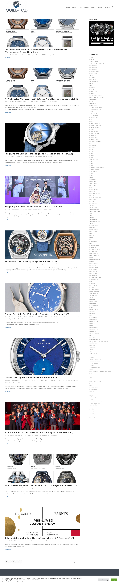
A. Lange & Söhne (49, 316)
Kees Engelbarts (94, 255)
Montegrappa (93, 411)
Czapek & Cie (93, 179)
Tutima (91, 351)
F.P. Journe (92, 201)
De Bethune (92, 181)
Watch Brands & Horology (96, 63)
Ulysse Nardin (93, 353)
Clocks (55, 316)
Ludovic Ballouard (94, 275)
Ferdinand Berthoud (95, 197)
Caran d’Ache (93, 405)
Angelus (91, 129)
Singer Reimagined (94, 339)
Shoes (91, 393)
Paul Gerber (92, 303)
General (91, 413)
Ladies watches (93, 263)
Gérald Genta (93, 207)
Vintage (91, 365)
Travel (91, 399)
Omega (91, 297)
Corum (91, 175)
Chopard (91, 165)
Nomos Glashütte (94, 291)
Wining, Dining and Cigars (96, 401)
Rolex (6, 382)
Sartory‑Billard (93, 61)
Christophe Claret (94, 169)
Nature (91, 385)
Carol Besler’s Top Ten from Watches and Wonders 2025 (31, 377)
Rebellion (92, 311)
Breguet (91, 151)
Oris (90, 85)
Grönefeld (92, 223)
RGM (90, 315)
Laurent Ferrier (93, 267)
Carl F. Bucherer (93, 159)
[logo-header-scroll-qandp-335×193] (17, 7)
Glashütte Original (94, 211)
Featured (92, 415)
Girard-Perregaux (94, 209)
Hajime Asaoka (93, 229)
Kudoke (91, 261)
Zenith (9, 382)
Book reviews (93, 375)
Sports (91, 395)
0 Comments (18, 54)
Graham (91, 217)
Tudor (91, 349)
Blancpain (92, 147)
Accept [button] (114, 580)
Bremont (91, 153)
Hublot (91, 237)
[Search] (112, 7)
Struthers (92, 345)
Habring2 (92, 227)
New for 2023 (93, 69)
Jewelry (91, 383)
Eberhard (92, 191)
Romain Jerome (93, 329)
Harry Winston (93, 231)
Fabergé (91, 195)
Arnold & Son (49, 380)
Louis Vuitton (93, 273)
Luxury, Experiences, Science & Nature (100, 371)
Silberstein (92, 337)
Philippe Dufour (93, 305)
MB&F (91, 281)
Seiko (91, 335)
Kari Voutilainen (93, 253)
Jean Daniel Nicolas (94, 249)
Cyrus (91, 177)
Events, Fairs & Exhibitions (42, 54)
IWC (90, 243)
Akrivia (91, 121)
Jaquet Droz (92, 247)
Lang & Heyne (93, 265)
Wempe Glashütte (94, 367)
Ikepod (91, 83)
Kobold (91, 257)
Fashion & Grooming (95, 381)
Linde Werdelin (93, 269)
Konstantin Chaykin (94, 259)
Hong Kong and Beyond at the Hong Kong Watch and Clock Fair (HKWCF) (39, 153)
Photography (93, 389)
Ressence (92, 313)
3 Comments (18, 488)
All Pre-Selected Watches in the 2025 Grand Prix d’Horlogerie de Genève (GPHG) (42, 99)
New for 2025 (27, 54)
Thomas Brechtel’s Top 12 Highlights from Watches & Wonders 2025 (37, 314)
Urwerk (91, 357)
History (91, 101)
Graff (90, 215)
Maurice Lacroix (93, 279)
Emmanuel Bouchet (94, 193)
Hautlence (92, 233)
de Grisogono (93, 183)
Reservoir (92, 87)
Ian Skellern (54, 54)
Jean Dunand (93, 251)
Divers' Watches (94, 189)
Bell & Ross (92, 145)
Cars (90, 377)
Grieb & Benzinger (94, 221)
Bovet (91, 149)
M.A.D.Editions (93, 73)
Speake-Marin (93, 343)
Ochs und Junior (93, 293)
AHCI (90, 119)
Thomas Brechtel (18, 319)
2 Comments (16, 264)
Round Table (93, 105)
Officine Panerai (94, 295)
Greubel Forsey (93, 219)
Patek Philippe (8, 319)
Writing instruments (94, 403)
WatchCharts (93, 113)
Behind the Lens (94, 91)
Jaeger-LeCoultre (62, 316)
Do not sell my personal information (13, 582)
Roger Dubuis (93, 319)
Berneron (92, 59)
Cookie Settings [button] (103, 580)
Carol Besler (17, 382)
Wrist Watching (93, 115)
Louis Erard (92, 79)
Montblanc (92, 287)
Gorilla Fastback (93, 81)
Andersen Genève (94, 123)
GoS (90, 213)
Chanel (91, 163)
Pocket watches (93, 309)
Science (91, 391)
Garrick (91, 205)
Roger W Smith (93, 321)
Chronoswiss (93, 171)
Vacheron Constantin (95, 359)
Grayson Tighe (93, 407)
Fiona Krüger (93, 199)
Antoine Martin (93, 131)
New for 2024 (27, 435)
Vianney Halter (93, 363)
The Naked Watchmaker (96, 107)
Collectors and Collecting (96, 95)
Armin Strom (92, 135)
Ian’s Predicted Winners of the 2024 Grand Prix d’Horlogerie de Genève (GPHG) (41, 485)
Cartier (55, 380)
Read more (8, 57)
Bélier (91, 143)
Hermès (59, 380)
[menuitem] (71, 7)
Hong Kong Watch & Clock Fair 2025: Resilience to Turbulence (33, 206)
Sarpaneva (92, 331)
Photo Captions (93, 387)
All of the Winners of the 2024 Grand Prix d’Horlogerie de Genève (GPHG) (39, 432)
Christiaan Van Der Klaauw (96, 167)
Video (91, 111)
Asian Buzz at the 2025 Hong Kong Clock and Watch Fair (31, 261)
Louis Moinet (70, 316)
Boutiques (92, 93)
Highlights (33, 54)
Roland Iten (92, 323)
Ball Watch (92, 77)
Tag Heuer (92, 347)
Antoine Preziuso (94, 133)
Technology (92, 397)
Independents (93, 241)
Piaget (91, 307)
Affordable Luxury (38, 264)
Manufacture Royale (95, 277)
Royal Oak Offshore (95, 141)
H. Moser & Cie (93, 225)
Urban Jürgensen (94, 355)
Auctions (91, 89)
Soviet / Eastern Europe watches (98, 341)
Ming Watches (93, 285)
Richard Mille (93, 317)
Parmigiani (76, 316)
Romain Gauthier (94, 327)
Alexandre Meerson (95, 125)
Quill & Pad (92, 103)
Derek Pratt (92, 185)
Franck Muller (93, 203)
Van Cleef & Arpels (94, 361)
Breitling (91, 155)
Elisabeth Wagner (48, 156)
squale (91, 57)
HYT (90, 239)
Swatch (91, 75)
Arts (90, 373)
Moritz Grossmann (94, 289)
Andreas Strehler (94, 127)
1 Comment (19, 156)
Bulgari (91, 157)
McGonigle (92, 283)
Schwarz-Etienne (94, 333)
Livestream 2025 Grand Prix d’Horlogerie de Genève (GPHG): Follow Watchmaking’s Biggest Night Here (36, 50)
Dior (90, 187)
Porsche (91, 379)
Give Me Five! (93, 99)
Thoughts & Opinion (95, 109)
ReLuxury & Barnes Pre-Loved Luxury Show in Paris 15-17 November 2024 (39, 538)
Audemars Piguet (94, 139)
